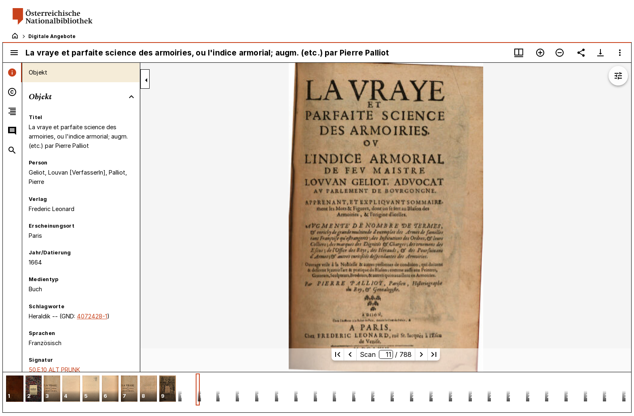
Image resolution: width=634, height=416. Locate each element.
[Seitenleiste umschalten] (14, 52)
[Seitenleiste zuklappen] (146, 80)
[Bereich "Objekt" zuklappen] (131, 97)
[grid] (317, 392)
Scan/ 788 (386, 354)
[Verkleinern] (559, 52)
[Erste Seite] (338, 354)
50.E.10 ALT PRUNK (54, 369)
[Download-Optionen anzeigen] (600, 52)
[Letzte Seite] (434, 354)
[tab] (12, 72)
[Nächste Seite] (421, 354)
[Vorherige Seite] (350, 354)
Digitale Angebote (52, 36)
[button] (14, 389)
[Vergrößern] (540, 52)
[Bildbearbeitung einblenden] (618, 75)
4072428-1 (92, 316)
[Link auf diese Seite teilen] (581, 52)
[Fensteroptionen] (620, 52)
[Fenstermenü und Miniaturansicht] (518, 52)
